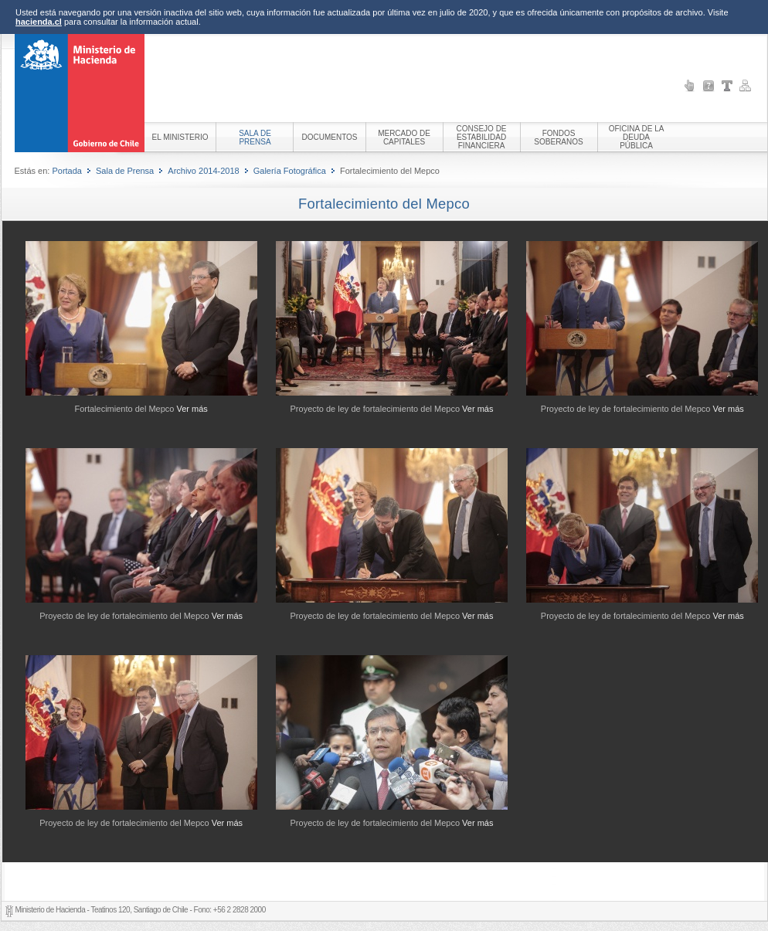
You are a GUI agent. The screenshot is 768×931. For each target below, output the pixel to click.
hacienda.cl (38, 21)
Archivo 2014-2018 (203, 170)
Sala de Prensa (125, 170)
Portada (67, 170)
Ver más (192, 408)
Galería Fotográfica (289, 170)
